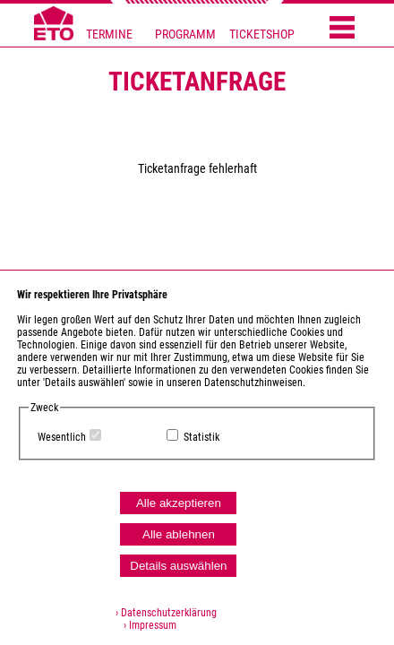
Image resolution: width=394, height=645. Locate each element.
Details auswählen (178, 565)
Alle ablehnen (178, 534)
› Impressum (146, 625)
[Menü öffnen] (342, 28)
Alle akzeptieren (178, 503)
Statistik (201, 437)
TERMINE (109, 34)
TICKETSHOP (262, 34)
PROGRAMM (185, 34)
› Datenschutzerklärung (166, 612)
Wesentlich (62, 437)
